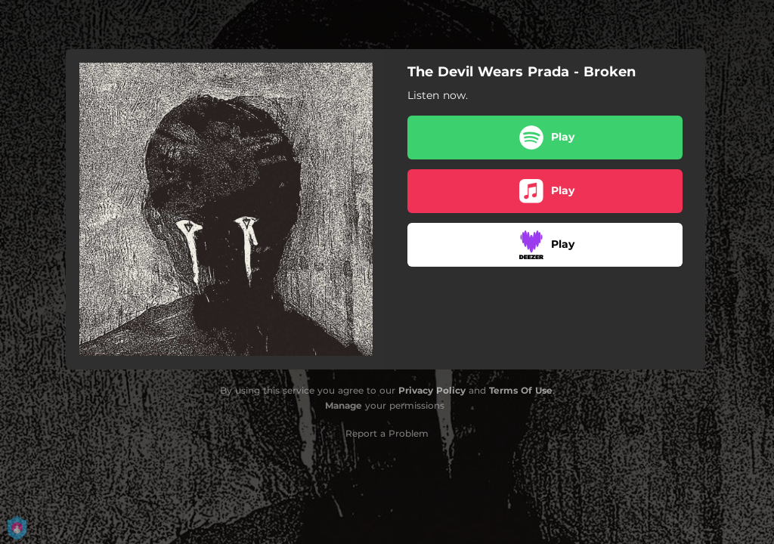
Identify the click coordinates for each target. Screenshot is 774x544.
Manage (343, 405)
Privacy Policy (432, 390)
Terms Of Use (521, 390)
